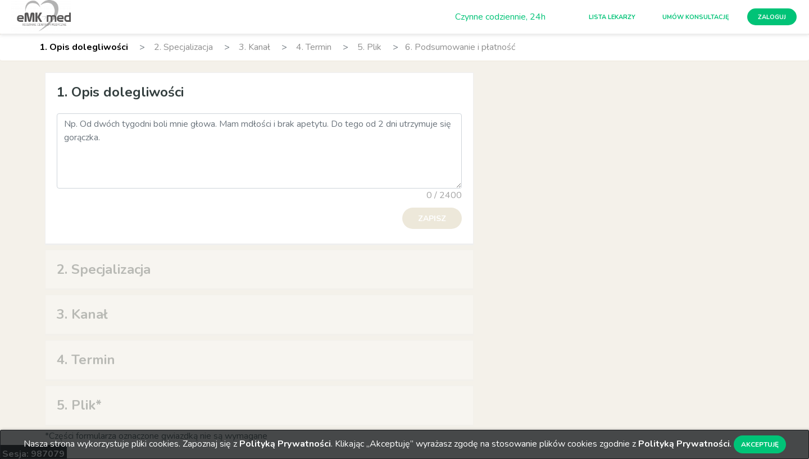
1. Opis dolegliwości (83, 47)
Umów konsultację (695, 17)
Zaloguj (772, 17)
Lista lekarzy (612, 17)
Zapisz (432, 218)
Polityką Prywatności (285, 444)
